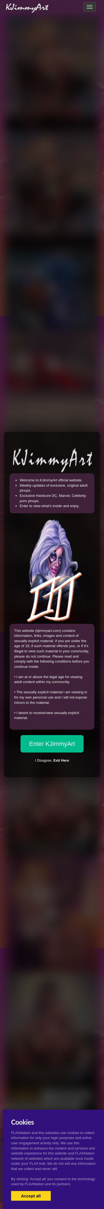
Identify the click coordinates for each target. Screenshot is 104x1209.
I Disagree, (52, 760)
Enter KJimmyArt (52, 743)
